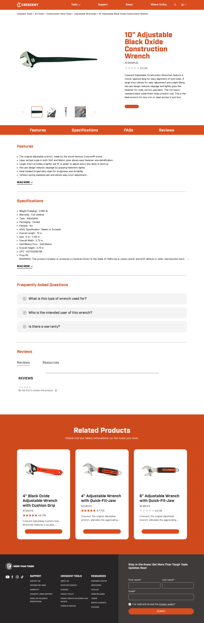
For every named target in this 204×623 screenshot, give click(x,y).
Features (38, 130)
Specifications (85, 130)
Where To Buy (159, 4)
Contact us (35, 581)
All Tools (39, 14)
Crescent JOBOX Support (41, 594)
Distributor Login (38, 585)
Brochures (96, 585)
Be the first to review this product (37, 390)
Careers (64, 590)
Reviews (166, 130)
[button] (22, 111)
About (129, 4)
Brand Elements (98, 603)
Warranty (34, 590)
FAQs (128, 130)
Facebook (12, 577)
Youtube (7, 577)
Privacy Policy (67, 594)
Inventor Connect (69, 585)
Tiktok (22, 577)
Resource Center (99, 581)
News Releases (98, 594)
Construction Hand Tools (59, 14)
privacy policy (166, 604)
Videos (94, 598)
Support (103, 4)
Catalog (95, 590)
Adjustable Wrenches (85, 14)
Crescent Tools (24, 14)
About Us (65, 581)
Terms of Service (68, 606)
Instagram (17, 577)
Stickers (95, 607)
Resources (50, 362)
